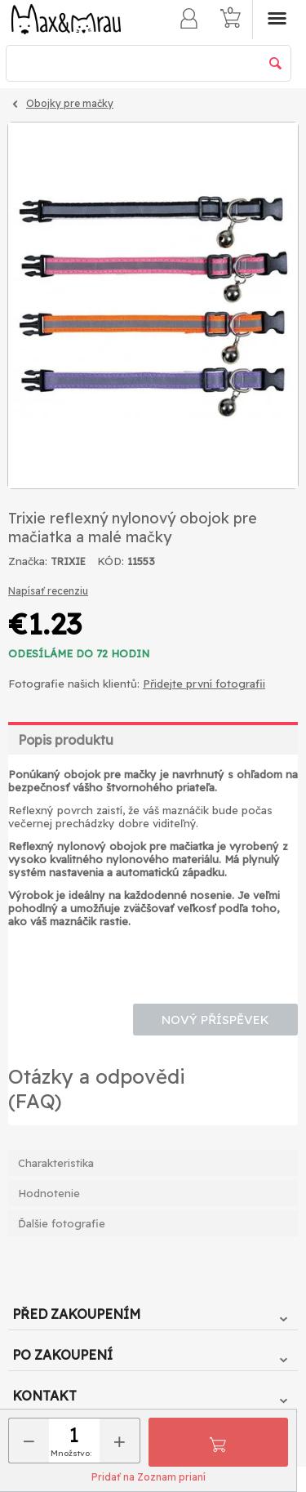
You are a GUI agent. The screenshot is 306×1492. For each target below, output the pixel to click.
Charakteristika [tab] (56, 1162)
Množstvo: (71, 1453)
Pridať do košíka (218, 1442)
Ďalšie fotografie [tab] (61, 1223)
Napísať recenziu (48, 591)
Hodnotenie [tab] (49, 1193)
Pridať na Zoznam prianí (148, 1477)
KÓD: (110, 561)
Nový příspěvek (215, 1019)
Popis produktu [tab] (65, 740)
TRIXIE (68, 561)
